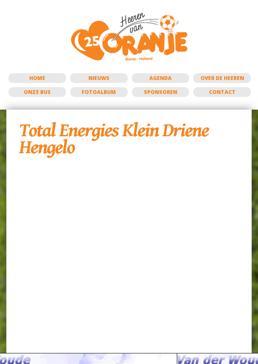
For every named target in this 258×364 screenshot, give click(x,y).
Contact (222, 92)
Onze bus (37, 92)
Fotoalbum (99, 92)
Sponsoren (160, 92)
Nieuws (99, 78)
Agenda (160, 78)
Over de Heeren (222, 78)
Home (37, 78)
